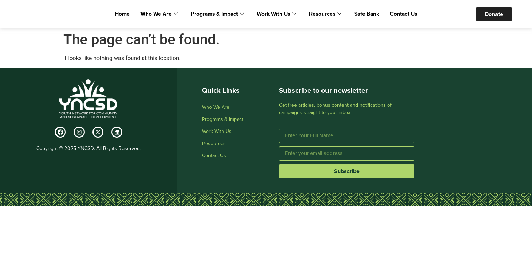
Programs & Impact (219, 15)
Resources (322, 15)
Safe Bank (361, 15)
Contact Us (396, 15)
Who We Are (164, 15)
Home (130, 15)
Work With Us (275, 15)
